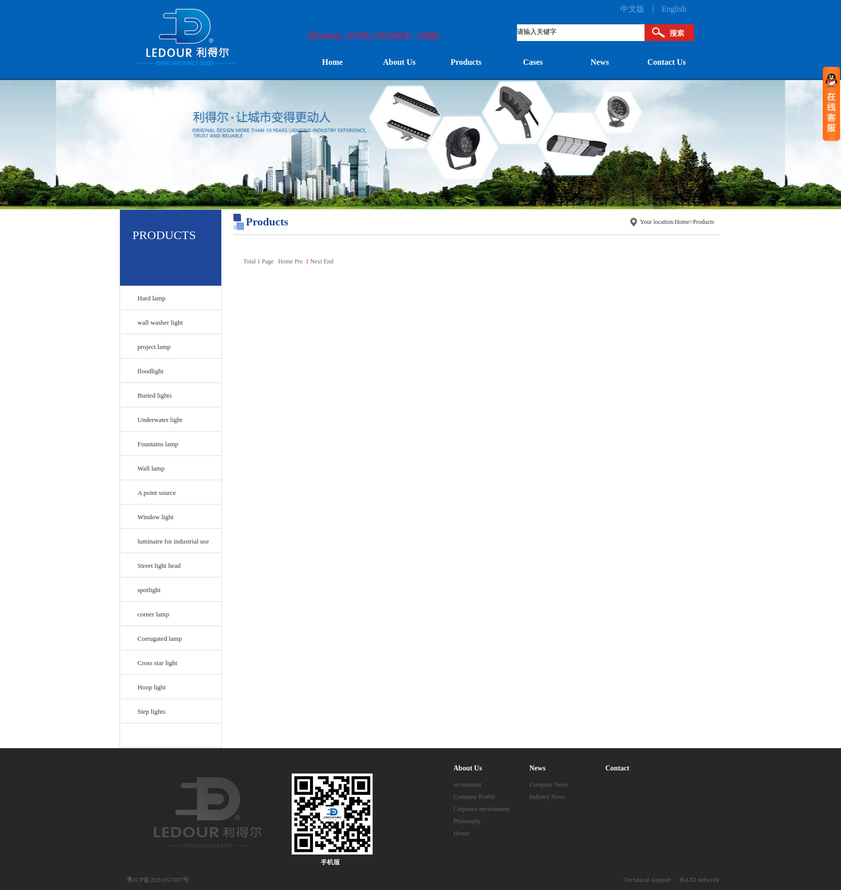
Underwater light (160, 419)
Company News (549, 784)
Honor (461, 833)
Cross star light (158, 663)
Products (703, 221)
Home (681, 221)
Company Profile (474, 796)
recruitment (468, 784)
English (674, 9)
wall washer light (160, 322)
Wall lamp (151, 468)
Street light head (159, 565)
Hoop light (152, 687)
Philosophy (467, 821)
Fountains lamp (158, 444)
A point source (157, 492)
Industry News (547, 796)
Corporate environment (482, 808)
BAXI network (699, 879)
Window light (156, 517)
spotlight (149, 590)
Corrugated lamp (160, 638)
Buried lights (155, 395)
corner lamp (153, 614)
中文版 (632, 9)
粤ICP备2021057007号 (158, 879)
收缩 (831, 103)
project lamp (154, 347)
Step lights (152, 711)
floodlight (151, 371)
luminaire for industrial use (173, 541)
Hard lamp (152, 298)
